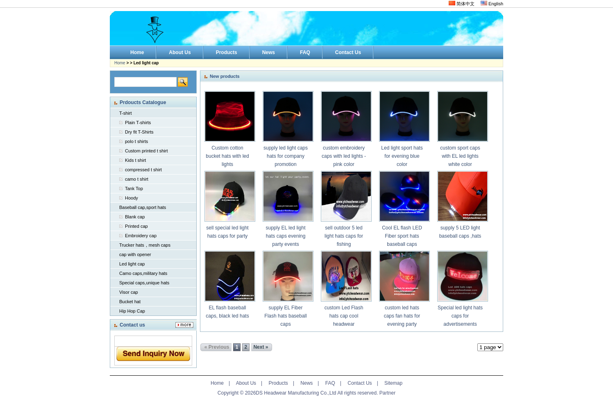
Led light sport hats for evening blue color (401, 156)
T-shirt (125, 113)
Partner (387, 393)
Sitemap (393, 383)
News (306, 383)
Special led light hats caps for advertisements (460, 316)
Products (278, 383)
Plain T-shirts (138, 122)
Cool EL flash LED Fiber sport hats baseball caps (402, 236)
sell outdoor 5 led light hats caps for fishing (344, 236)
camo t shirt (136, 179)
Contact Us (359, 383)
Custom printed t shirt (146, 150)
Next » (260, 347)
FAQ (330, 383)
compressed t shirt (143, 169)
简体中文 (462, 3)
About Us (246, 383)
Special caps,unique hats (144, 282)
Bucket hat (130, 301)
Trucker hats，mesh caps (144, 245)
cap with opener (135, 254)
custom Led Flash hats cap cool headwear (344, 316)
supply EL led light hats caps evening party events (286, 236)
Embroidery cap (141, 235)
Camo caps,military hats (143, 273)
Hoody (131, 197)
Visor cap (128, 292)
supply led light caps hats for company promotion (285, 156)
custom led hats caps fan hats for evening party (402, 316)
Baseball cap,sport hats (142, 207)
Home (119, 63)
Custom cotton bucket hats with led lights (227, 156)
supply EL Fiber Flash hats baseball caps (285, 316)
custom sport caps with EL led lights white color (460, 156)
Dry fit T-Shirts (139, 131)
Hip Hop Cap (132, 311)
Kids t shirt (135, 160)
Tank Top (134, 188)
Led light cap (132, 263)
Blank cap (135, 216)
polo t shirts (136, 141)
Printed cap (136, 226)
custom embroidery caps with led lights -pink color (344, 156)
